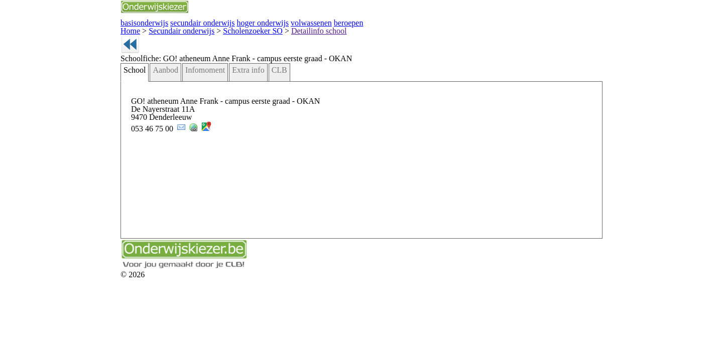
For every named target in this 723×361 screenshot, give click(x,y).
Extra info (170, 84)
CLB (196, 84)
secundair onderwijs (129, 22)
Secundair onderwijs (112, 29)
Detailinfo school (227, 29)
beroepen (254, 22)
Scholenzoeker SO (172, 29)
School (72, 84)
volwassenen (221, 22)
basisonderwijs (80, 22)
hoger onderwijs (180, 22)
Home (68, 29)
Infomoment (134, 84)
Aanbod (100, 84)
